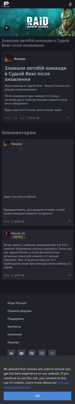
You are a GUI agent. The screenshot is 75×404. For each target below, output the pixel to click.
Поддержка (15, 319)
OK (37, 396)
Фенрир (19, 59)
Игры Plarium (16, 303)
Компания (14, 334)
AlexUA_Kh (18, 233)
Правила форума (19, 311)
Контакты (14, 326)
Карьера (13, 342)
